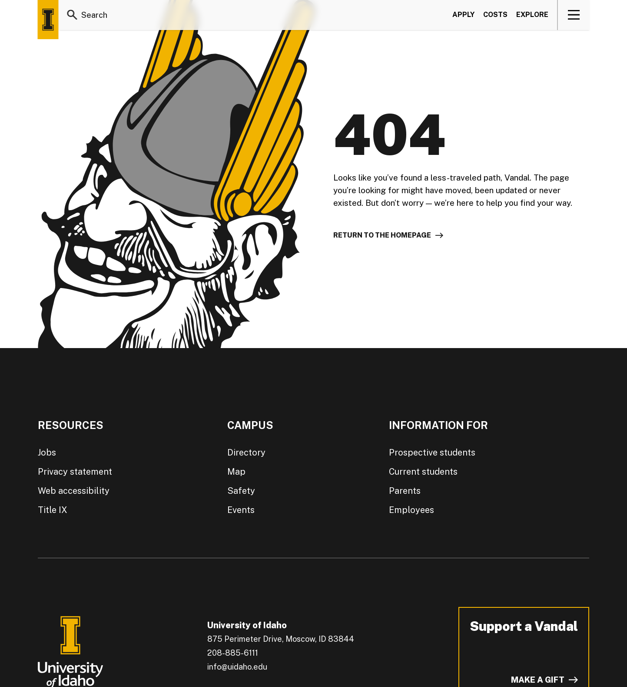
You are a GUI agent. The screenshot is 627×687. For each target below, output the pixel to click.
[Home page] (48, 19)
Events (241, 510)
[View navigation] (574, 15)
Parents (405, 491)
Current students (423, 471)
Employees (411, 510)
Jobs (47, 452)
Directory (246, 452)
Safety (241, 491)
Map (236, 471)
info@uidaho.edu (237, 666)
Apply (463, 14)
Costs (495, 14)
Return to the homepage (382, 235)
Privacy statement (75, 471)
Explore (532, 14)
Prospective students (432, 452)
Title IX (52, 510)
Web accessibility (73, 491)
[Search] (72, 15)
